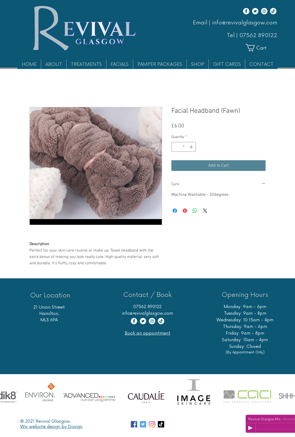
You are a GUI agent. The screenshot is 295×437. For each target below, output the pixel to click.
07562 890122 (258, 35)
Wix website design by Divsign (51, 426)
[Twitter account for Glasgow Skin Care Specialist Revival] (143, 424)
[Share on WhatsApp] (195, 210)
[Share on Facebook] (175, 210)
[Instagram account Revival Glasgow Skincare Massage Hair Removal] (152, 424)
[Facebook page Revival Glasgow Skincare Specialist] (134, 424)
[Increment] (191, 147)
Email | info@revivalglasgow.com (235, 23)
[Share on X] (205, 210)
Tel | (233, 35)
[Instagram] (264, 11)
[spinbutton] (183, 147)
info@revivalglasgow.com (147, 313)
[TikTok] (273, 11)
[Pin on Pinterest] (185, 210)
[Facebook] (246, 11)
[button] (261, 47)
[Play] (250, 428)
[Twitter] (255, 11)
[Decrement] (175, 147)
